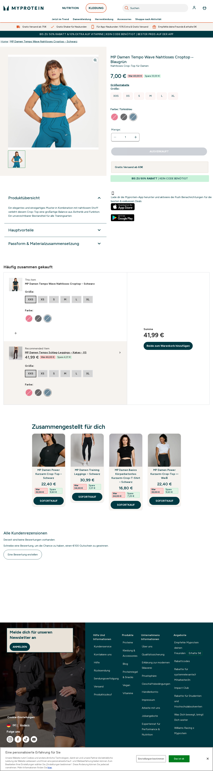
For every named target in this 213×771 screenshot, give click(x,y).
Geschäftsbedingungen (156, 683)
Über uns (147, 646)
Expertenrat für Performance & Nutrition (151, 729)
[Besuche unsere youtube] (34, 739)
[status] (125, 137)
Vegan (126, 685)
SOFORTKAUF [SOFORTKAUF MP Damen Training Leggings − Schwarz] (87, 496)
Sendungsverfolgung (106, 678)
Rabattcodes (182, 661)
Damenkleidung (82, 19)
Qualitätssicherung (153, 654)
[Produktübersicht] (55, 198)
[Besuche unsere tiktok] (26, 739)
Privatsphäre (149, 675)
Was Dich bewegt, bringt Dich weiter (189, 717)
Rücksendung (102, 670)
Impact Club (181, 687)
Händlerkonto (150, 691)
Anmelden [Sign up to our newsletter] (20, 646)
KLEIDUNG (96, 9)
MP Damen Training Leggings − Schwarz (87, 472)
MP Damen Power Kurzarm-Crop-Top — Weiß (164, 474)
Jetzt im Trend (60, 19)
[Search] (126, 8)
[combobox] (155, 8)
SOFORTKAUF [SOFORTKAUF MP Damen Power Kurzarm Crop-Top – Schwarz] (49, 500)
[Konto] (195, 8)
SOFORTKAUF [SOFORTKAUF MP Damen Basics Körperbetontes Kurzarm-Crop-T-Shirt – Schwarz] (126, 504)
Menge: (116, 129)
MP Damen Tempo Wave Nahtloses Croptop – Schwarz (43, 41)
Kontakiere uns (103, 654)
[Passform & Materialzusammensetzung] (55, 243)
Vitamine (128, 693)
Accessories (124, 19)
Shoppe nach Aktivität (148, 19)
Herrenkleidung (104, 19)
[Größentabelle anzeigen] (120, 85)
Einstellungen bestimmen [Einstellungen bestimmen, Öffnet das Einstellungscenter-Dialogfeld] (151, 758)
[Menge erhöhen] (135, 137)
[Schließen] (207, 758)
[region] (106, 759)
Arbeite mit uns (151, 707)
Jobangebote (150, 715)
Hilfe (97, 662)
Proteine (128, 642)
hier (50, 767)
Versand (99, 686)
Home (4, 41)
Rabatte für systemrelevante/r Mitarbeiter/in (185, 674)
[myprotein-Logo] (23, 8)
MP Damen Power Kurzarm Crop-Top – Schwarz (48, 474)
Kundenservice (102, 646)
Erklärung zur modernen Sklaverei (156, 665)
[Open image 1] (16, 159)
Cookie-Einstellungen (21, 717)
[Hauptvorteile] (55, 230)
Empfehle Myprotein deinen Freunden (188, 648)
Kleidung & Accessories (130, 653)
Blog (125, 663)
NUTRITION (70, 9)
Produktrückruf (103, 694)
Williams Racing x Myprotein (184, 730)
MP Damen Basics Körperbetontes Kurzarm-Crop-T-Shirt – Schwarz (125, 476)
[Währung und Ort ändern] (43, 725)
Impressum (148, 699)
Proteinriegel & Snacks (130, 674)
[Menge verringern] (115, 137)
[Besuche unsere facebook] (18, 739)
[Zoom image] (95, 60)
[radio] (115, 96)
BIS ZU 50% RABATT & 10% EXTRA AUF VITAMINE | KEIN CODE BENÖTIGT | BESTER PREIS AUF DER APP (106, 34)
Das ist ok (179, 758)
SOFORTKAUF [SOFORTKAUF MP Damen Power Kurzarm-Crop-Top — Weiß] (164, 500)
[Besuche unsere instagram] (10, 739)
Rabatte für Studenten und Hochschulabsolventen (188, 701)
